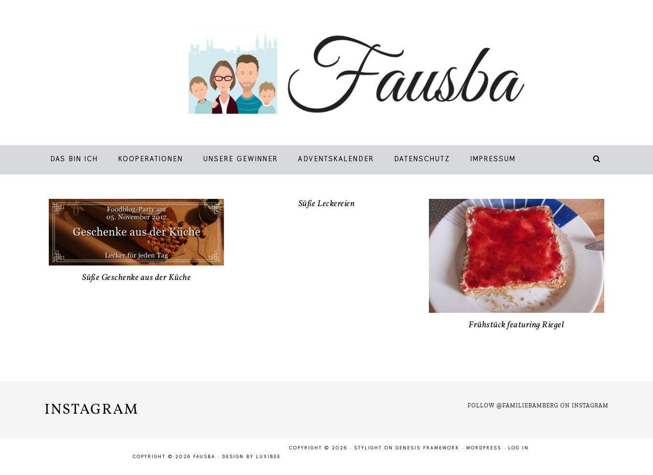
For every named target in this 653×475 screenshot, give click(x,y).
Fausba (341, 74)
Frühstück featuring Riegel (516, 325)
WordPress (483, 448)
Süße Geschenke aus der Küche (136, 278)
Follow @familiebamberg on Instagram (538, 405)
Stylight (368, 448)
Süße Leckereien (326, 204)
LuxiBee (268, 456)
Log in (518, 448)
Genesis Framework (427, 448)
